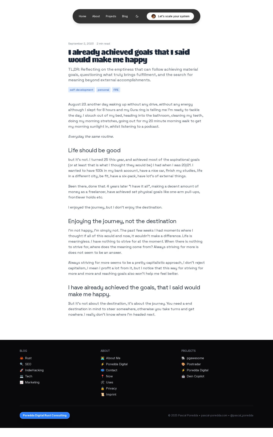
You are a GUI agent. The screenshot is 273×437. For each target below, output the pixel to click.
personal (103, 89)
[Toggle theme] (137, 16)
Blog (125, 16)
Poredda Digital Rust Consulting (45, 415)
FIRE (116, 89)
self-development (81, 89)
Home (82, 16)
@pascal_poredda (241, 415)
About (96, 16)
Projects (111, 16)
